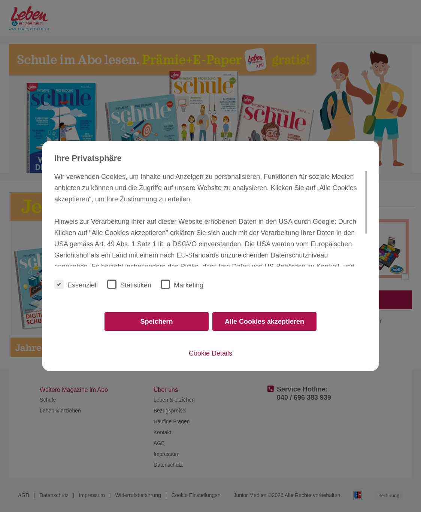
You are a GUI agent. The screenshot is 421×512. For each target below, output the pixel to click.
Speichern (156, 321)
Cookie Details (210, 353)
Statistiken (129, 284)
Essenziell (76, 284)
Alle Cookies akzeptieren (264, 321)
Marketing (182, 284)
